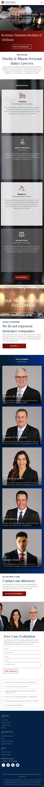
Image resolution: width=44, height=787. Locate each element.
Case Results (5, 725)
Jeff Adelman (11, 519)
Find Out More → (22, 277)
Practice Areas (6, 722)
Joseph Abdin (12, 559)
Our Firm (4, 720)
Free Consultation (7, 741)
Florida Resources (7, 736)
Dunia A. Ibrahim (14, 478)
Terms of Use (5, 752)
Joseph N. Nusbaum (15, 437)
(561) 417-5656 (9, 761)
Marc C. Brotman (13, 396)
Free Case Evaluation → (22, 47)
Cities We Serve (6, 744)
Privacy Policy (6, 754)
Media (3, 728)
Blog (2, 738)
